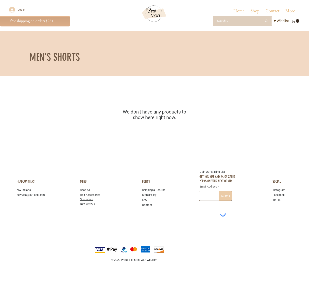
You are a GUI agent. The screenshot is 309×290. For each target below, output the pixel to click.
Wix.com (152, 259)
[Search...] (235, 21)
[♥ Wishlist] (281, 21)
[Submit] (225, 196)
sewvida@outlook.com (31, 194)
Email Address (208, 186)
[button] (255, 11)
